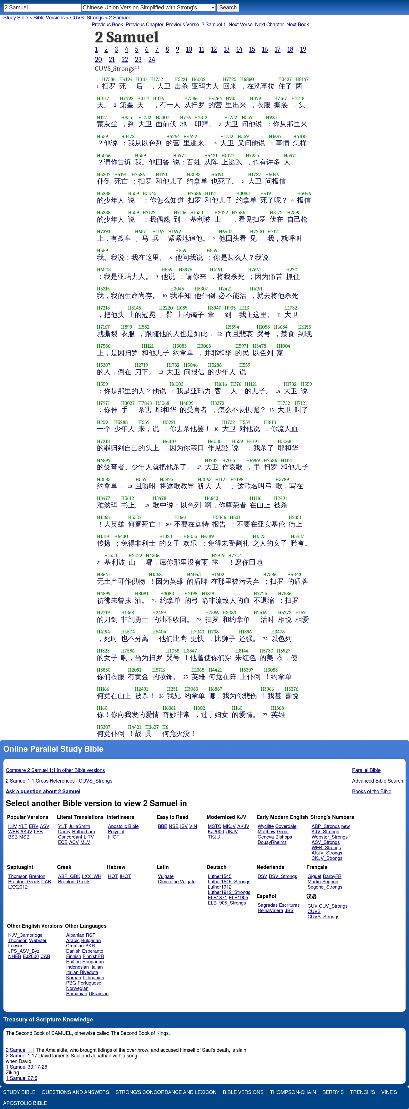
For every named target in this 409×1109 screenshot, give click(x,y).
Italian (96, 967)
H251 (172, 689)
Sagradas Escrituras (279, 905)
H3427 (285, 79)
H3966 (267, 689)
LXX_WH (91, 876)
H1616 (221, 384)
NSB (174, 826)
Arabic (73, 940)
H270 (291, 270)
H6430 (121, 536)
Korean (73, 977)
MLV (85, 842)
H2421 (225, 289)
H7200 (257, 231)
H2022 (221, 212)
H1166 (103, 689)
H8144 (242, 651)
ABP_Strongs (325, 826)
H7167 (280, 98)
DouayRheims (272, 842)
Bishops (283, 837)
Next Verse (241, 24)
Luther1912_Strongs (229, 892)
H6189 (207, 536)
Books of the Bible (371, 791)
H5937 (297, 536)
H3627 (152, 727)
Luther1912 (220, 887)
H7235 (252, 156)
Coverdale (286, 826)
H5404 (159, 632)
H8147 (302, 79)
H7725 (229, 79)
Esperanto (93, 951)
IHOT (113, 837)
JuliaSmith (79, 826)
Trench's (362, 1092)
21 (112, 60)
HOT (113, 876)
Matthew (266, 831)
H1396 (245, 632)
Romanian (76, 993)
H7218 (298, 98)
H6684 (281, 327)
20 (98, 60)
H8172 (276, 212)
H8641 (103, 574)
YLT (22, 826)
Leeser (15, 946)
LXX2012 (18, 887)
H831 (235, 517)
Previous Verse (182, 24)
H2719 (141, 365)
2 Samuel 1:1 (20, 1050)
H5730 (266, 651)
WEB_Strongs (326, 847)
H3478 (128, 136)
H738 (213, 632)
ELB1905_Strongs (227, 903)
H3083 (193, 175)
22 (125, 60)
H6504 (128, 632)
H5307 (162, 117)
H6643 (212, 498)
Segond (330, 882)
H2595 (294, 212)
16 (265, 49)
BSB (13, 837)
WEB (13, 831)
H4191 (120, 175)
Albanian (75, 935)
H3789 (282, 479)
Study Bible (15, 17)
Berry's (333, 1092)
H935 (230, 98)
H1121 (162, 175)
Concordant (70, 837)
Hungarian (93, 962)
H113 (244, 308)
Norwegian (77, 988)
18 (290, 49)
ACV (74, 842)
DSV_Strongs (283, 876)
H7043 (197, 632)
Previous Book (107, 24)
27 (265, 715)
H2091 (134, 670)
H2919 (218, 555)
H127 (102, 117)
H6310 (169, 441)
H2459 (159, 613)
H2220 (166, 308)
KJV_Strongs (325, 831)
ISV (184, 826)
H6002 (199, 79)
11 (201, 49)
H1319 (103, 536)
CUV (313, 906)
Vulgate (166, 876)
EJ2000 (31, 956)
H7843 (145, 403)
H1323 (165, 536)
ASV (44, 826)
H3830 (104, 670)
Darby (64, 831)
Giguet (314, 876)
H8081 (141, 594)
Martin (314, 882)
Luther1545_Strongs (229, 882)
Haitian (73, 962)
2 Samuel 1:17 (21, 1055)
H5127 (228, 156)
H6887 (215, 689)
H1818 (270, 422)
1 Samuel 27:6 (21, 1078)
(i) (137, 67)
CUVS (314, 911)
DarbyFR (332, 876)
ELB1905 (238, 897)
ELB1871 (217, 897)
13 (227, 49)
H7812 (201, 117)
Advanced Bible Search (377, 781)
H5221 (181, 79)
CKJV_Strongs (326, 858)
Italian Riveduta (82, 972)
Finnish (73, 956)
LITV (89, 837)
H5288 (104, 193)
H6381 (169, 708)
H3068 (204, 346)
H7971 (103, 403)
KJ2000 (216, 831)
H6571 (141, 231)
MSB (24, 837)
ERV (33, 826)
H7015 (228, 460)
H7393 (103, 231)
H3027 (128, 403)
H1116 (255, 498)
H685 (182, 308)
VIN (193, 826)
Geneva (266, 837)
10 (189, 49)
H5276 (291, 689)
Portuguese (89, 983)
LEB (38, 831)
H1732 (156, 79)
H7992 (127, 98)
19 (303, 49)
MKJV (229, 826)
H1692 (174, 231)
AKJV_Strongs (326, 853)
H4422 (190, 136)
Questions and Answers (75, 1092)
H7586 (109, 79)
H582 (143, 327)
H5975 (185, 270)
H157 (300, 613)
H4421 (210, 156)
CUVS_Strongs (87, 17)
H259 (102, 422)
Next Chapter (269, 24)
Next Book (297, 24)
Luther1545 (220, 876)
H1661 (180, 517)
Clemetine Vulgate (176, 882)
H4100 (299, 136)
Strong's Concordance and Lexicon (165, 1092)
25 (185, 677)
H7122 (149, 212)
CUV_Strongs (333, 906)
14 (239, 49)
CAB (46, 882)
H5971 (179, 156)
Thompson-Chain (293, 1092)
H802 (199, 708)
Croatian (75, 946)
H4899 (187, 403)
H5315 (103, 289)
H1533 (196, 212)
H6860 (247, 79)
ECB (63, 842)
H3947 (214, 308)
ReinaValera (270, 910)
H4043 (194, 574)
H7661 (254, 270)
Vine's (389, 1092)
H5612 (127, 498)
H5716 (158, 670)
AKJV (26, 831)
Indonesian (77, 967)
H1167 (158, 231)
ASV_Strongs (325, 842)
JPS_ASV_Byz (23, 951)
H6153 (304, 327)
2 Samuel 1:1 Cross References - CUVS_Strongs (59, 781)
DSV (262, 876)
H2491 (280, 498)
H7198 (237, 479)
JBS (289, 910)
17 (278, 49)
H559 (247, 117)
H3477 (104, 498)
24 (152, 60)
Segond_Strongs (325, 887)
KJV (12, 826)
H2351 (295, 517)
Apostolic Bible (25, 1103)
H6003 (104, 270)
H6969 (253, 460)
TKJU (214, 837)
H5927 (283, 651)
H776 (185, 117)
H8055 (190, 536)
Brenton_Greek (24, 882)
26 (161, 696)
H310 (141, 79)
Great (283, 831)
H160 (102, 708)
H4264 (215, 98)
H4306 (152, 555)
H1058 (263, 327)
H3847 (190, 651)
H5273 (284, 613)
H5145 (134, 308)
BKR (90, 946)
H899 (255, 98)
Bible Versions (49, 17)
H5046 (104, 156)
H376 (158, 98)
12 (214, 49)
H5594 (232, 327)
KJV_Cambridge (25, 935)
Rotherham (83, 831)
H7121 (273, 231)
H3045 (149, 193)
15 (252, 49)
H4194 (125, 79)
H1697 (275, 136)
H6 (165, 727)
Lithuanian (93, 977)
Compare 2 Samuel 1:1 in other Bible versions (55, 770)
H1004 (283, 346)
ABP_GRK (69, 876)
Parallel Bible (366, 770)
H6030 (215, 441)
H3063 (204, 479)
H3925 (166, 479)
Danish (73, 951)
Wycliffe (266, 826)
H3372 (217, 403)
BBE (162, 826)
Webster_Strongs (329, 837)
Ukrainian (99, 993)
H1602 (217, 574)
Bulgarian (91, 940)
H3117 (103, 98)
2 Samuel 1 (213, 24)
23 (138, 60)
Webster (38, 940)
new (345, 826)
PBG (71, 983)
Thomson (18, 876)
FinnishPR (93, 956)
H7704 (235, 555)
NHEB (14, 956)
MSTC (214, 826)
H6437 (226, 231)
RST (91, 935)
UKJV (232, 831)
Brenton (37, 876)
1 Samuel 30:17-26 (27, 1067)
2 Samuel (119, 17)
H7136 (180, 212)
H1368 (103, 517)
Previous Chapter (145, 24)
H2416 (260, 613)
